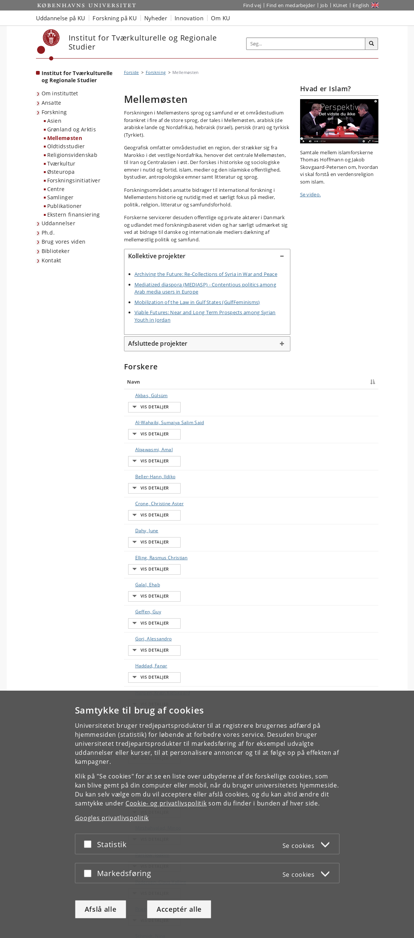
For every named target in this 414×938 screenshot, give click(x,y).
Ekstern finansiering (73, 214)
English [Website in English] (361, 5)
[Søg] (371, 44)
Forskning (54, 112)
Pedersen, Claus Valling (153, 652)
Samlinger (60, 197)
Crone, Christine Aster (152, 455)
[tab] (207, 256)
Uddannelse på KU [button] (60, 18)
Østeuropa (61, 171)
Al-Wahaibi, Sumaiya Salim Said (150, 412)
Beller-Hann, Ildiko (148, 441)
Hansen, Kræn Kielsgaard (155, 553)
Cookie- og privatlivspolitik (166, 803)
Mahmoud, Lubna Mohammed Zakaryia (151, 596)
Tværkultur (61, 163)
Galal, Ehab (140, 501)
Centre (56, 189)
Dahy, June (139, 468)
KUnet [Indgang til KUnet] (340, 5)
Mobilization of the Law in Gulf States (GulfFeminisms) (197, 302)
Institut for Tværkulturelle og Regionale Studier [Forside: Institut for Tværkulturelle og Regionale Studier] (77, 76)
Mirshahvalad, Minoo (151, 626)
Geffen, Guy (141, 514)
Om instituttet (60, 93)
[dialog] (207, 814)
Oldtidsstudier (66, 146)
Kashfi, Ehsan (142, 580)
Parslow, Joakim (145, 639)
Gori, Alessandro (146, 527)
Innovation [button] (189, 18)
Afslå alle (101, 909)
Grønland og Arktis (71, 129)
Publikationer (64, 205)
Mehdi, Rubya (142, 613)
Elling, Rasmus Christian (154, 481)
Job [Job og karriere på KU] (324, 5)
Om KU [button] (220, 18)
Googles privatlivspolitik (112, 818)
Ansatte (51, 102)
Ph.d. (48, 232)
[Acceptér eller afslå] (89, 844)
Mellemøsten (64, 138)
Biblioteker (56, 250)
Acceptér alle (179, 909)
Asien (54, 120)
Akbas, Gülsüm (144, 395)
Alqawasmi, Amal (147, 428)
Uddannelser (58, 223)
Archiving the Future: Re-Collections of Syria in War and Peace (206, 274)
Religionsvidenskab (72, 154)
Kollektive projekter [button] (157, 256)
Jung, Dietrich (142, 566)
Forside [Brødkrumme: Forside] (131, 72)
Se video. (310, 194)
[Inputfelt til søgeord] (306, 44)
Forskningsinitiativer (73, 180)
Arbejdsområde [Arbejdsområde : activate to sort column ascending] (279, 381)
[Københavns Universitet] (48, 44)
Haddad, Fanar (144, 540)
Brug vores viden (64, 241)
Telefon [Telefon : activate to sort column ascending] (314, 381)
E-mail (364, 395)
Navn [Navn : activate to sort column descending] (133, 381)
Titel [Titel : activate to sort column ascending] (196, 381)
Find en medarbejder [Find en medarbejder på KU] (290, 5)
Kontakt (51, 260)
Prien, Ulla (139, 665)
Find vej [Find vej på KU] (252, 5)
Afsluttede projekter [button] (158, 343)
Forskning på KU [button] (115, 18)
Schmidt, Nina (143, 678)
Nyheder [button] (155, 18)
